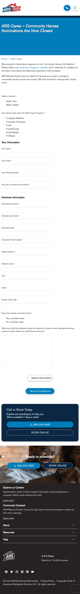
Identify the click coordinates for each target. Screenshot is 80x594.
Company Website (15, 118)
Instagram (34, 67)
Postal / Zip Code (10, 299)
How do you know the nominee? (16, 184)
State (4, 287)
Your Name (7, 148)
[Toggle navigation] (74, 7)
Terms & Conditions (40, 391)
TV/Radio (10, 135)
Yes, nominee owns (15, 318)
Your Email (7, 160)
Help (5, 539)
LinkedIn (44, 67)
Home (4, 58)
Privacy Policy (47, 580)
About (6, 525)
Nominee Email (8, 227)
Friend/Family (12, 128)
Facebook (23, 67)
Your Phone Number (11, 172)
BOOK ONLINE (40, 432)
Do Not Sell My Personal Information (20, 580)
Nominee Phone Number (12, 239)
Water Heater (12, 104)
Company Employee (15, 121)
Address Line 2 (8, 263)
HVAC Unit (11, 101)
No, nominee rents (14, 321)
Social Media (12, 132)
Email (8, 125)
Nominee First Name (11, 204)
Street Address (9, 251)
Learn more (8, 500)
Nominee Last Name (11, 216)
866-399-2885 (40, 424)
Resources (8, 532)
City (4, 275)
